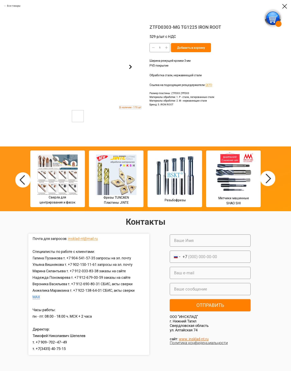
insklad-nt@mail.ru (83, 238)
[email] (210, 273)
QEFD (208, 85)
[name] (210, 240)
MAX (36, 297)
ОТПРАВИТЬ (210, 305)
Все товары (13, 5)
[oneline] (210, 289)
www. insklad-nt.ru (194, 339)
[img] (22, 180)
